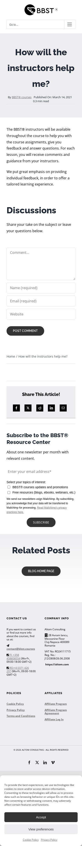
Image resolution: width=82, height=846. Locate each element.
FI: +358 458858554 (13, 656)
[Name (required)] (41, 287)
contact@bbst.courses (21, 649)
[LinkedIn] (51, 408)
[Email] (63, 408)
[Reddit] (39, 408)
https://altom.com (57, 664)
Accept (41, 817)
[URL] (41, 314)
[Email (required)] (41, 301)
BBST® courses (21, 97)
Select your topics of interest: (26, 482)
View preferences (41, 829)
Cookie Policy (31, 840)
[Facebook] (16, 408)
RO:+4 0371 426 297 (18, 669)
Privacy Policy (49, 840)
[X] (28, 408)
